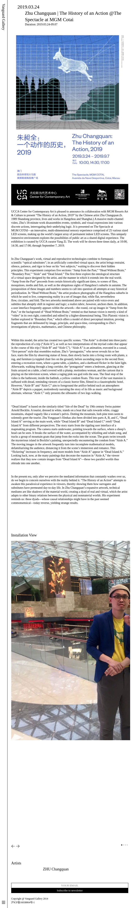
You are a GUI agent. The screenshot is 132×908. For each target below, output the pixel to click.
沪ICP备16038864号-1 (23, 902)
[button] (13, 846)
